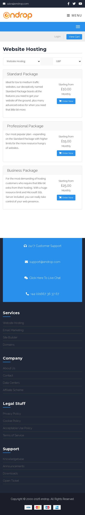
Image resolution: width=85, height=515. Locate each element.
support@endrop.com (42, 262)
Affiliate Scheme (13, 390)
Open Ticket (11, 480)
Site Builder (10, 337)
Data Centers (11, 382)
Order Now (66, 101)
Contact (8, 375)
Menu (74, 15)
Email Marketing (13, 330)
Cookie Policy (12, 421)
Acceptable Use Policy (17, 428)
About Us (9, 368)
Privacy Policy (12, 413)
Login (57, 36)
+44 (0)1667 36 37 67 (42, 294)
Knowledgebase (13, 459)
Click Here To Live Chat (42, 278)
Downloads (10, 473)
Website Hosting (13, 323)
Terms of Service (13, 435)
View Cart (74, 36)
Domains (8, 344)
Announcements (13, 466)
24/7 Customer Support (42, 246)
